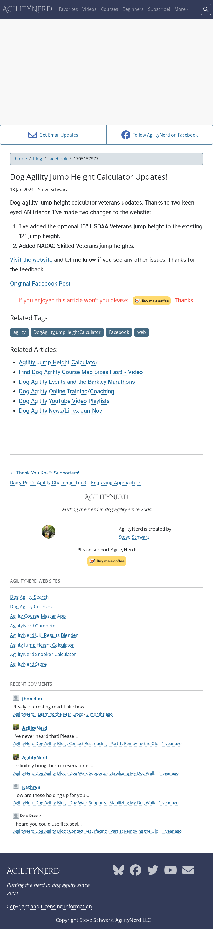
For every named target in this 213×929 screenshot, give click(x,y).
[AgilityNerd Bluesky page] (118, 872)
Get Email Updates (53, 134)
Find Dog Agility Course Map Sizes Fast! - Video (81, 372)
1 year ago (172, 743)
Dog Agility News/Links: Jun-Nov (60, 410)
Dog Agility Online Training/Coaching (66, 391)
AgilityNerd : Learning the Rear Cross (48, 714)
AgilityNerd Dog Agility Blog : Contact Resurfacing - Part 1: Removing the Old (85, 743)
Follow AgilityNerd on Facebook (159, 134)
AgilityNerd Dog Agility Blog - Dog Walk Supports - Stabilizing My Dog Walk (84, 773)
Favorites (68, 9)
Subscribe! (159, 9)
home (21, 159)
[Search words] (206, 9)
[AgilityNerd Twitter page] (152, 872)
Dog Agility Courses (31, 606)
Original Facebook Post (40, 283)
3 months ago (99, 714)
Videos (89, 9)
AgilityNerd (27, 9)
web (141, 332)
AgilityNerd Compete (32, 625)
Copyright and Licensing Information (49, 906)
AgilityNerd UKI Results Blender (44, 635)
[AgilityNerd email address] (188, 872)
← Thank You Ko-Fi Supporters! (44, 473)
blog (37, 159)
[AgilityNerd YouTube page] (170, 872)
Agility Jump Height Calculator (58, 362)
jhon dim (32, 699)
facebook (57, 159)
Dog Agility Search (29, 597)
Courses (109, 9)
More (180, 9)
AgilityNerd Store (28, 664)
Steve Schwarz (134, 537)
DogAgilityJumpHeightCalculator (67, 332)
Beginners (133, 9)
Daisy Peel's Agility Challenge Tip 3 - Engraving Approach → (75, 482)
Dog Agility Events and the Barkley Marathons (77, 381)
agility (19, 332)
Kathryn (31, 787)
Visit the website (31, 259)
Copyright (67, 920)
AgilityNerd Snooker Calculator (43, 654)
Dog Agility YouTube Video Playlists (64, 401)
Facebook (119, 332)
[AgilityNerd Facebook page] (135, 872)
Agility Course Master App (38, 616)
